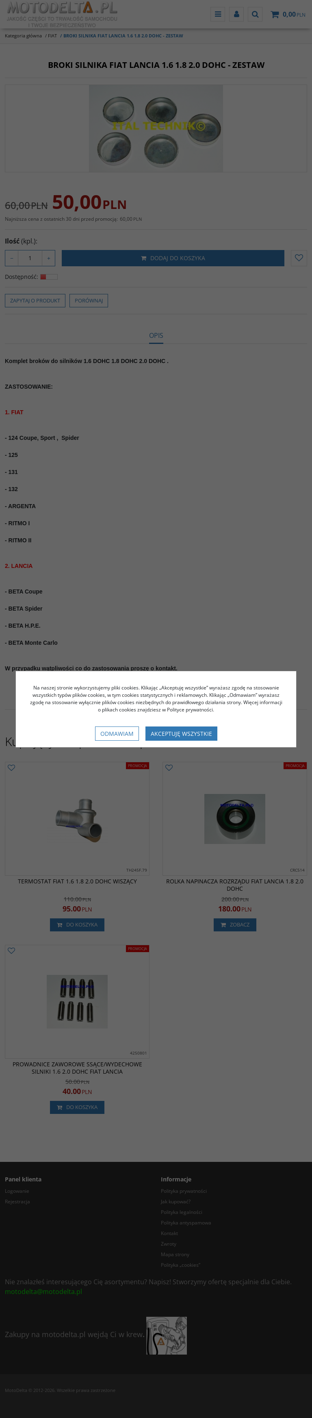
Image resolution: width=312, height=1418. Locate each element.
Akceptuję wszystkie (181, 733)
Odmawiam (117, 733)
